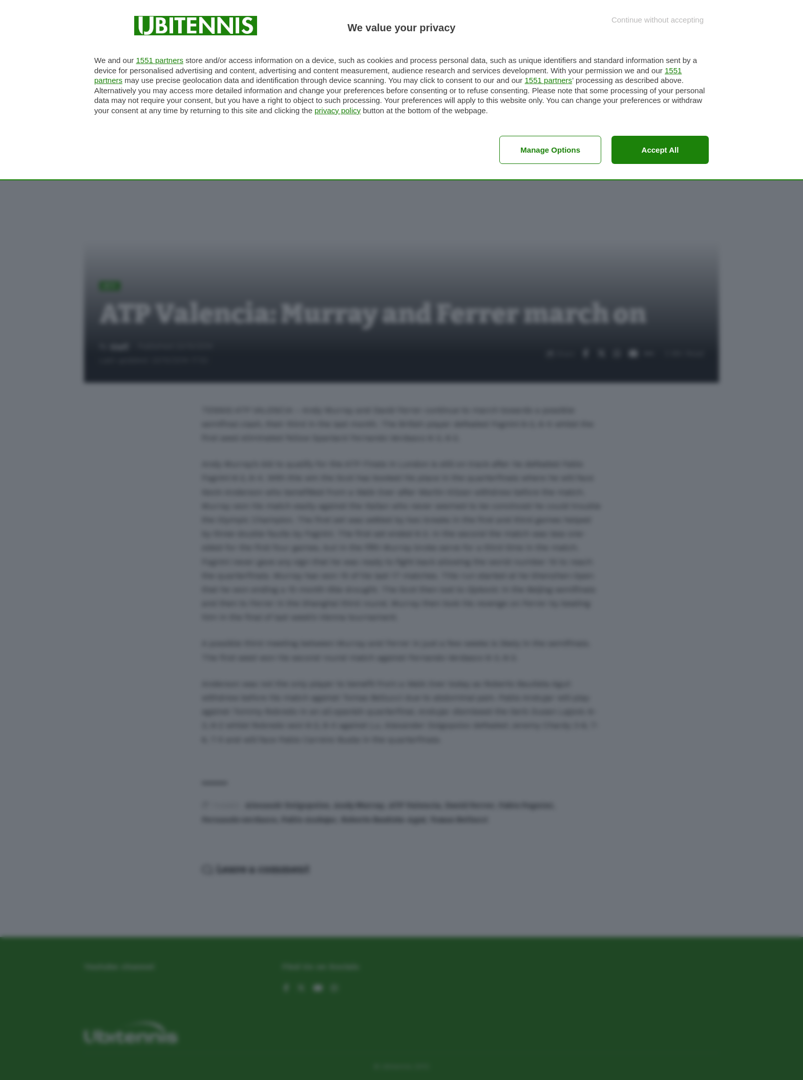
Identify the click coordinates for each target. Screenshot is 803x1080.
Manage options (550, 150)
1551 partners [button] (159, 60)
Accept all (660, 150)
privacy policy (337, 110)
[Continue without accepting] (657, 19)
